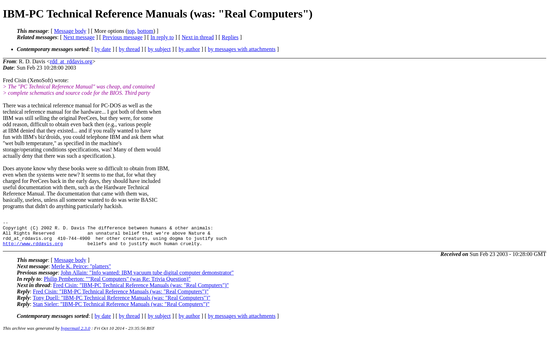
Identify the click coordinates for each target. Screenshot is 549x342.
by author (189, 49)
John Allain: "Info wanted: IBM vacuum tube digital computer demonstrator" (147, 278)
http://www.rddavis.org (33, 248)
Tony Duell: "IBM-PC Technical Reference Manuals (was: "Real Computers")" (121, 303)
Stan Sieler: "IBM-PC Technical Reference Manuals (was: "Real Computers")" (121, 309)
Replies (230, 37)
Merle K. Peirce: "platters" (81, 272)
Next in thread (198, 37)
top (130, 31)
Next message (79, 37)
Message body (70, 31)
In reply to (162, 37)
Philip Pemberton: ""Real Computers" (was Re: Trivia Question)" (117, 284)
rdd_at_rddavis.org (71, 61)
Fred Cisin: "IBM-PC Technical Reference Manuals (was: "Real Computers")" (141, 290)
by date (103, 49)
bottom (145, 31)
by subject (159, 49)
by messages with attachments (242, 49)
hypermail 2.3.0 (75, 333)
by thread (129, 49)
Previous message (123, 37)
